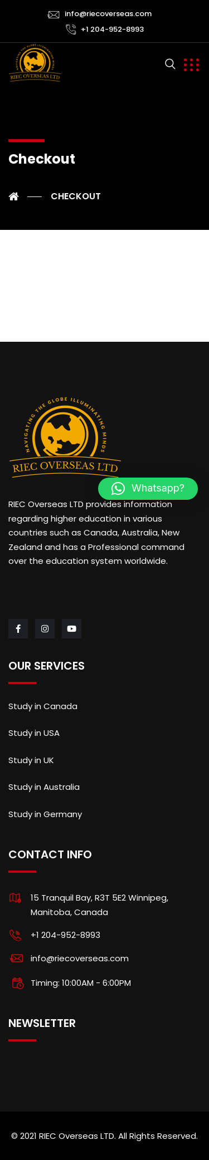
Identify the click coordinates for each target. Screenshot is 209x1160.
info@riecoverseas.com (108, 13)
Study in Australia (44, 787)
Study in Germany (45, 814)
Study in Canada (42, 706)
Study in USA (34, 733)
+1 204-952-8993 (112, 29)
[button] (148, 489)
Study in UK (31, 760)
